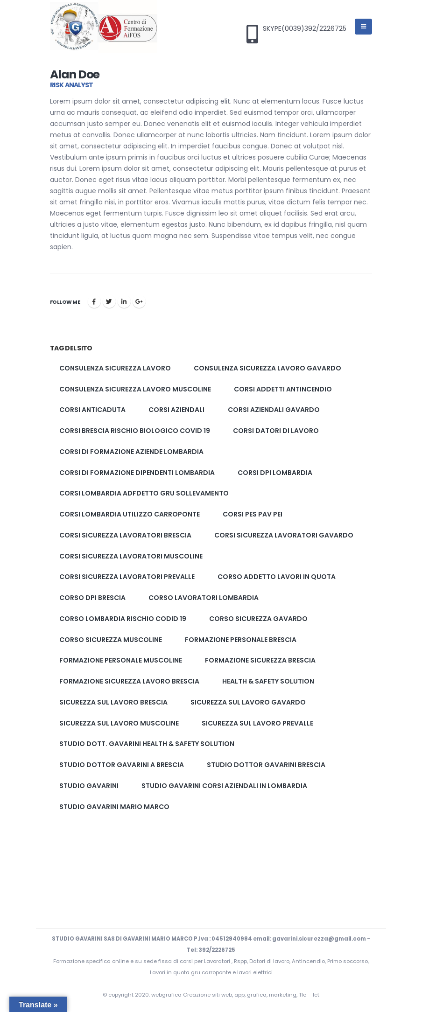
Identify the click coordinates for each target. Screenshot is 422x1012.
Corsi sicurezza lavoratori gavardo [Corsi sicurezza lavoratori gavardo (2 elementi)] (283, 535)
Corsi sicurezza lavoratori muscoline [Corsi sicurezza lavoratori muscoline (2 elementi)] (131, 556)
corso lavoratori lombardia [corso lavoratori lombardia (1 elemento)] (203, 597)
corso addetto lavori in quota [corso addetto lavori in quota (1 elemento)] (277, 576)
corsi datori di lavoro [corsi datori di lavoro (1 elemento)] (276, 430)
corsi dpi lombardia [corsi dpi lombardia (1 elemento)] (275, 472)
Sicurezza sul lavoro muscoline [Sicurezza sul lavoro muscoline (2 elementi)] (119, 723)
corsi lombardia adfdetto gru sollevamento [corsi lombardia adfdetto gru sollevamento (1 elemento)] (144, 493)
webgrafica (167, 994)
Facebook (94, 301)
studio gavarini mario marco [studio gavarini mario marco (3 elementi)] (114, 806)
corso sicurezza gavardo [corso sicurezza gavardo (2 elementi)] (258, 618)
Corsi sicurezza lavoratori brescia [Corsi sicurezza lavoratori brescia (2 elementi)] (125, 535)
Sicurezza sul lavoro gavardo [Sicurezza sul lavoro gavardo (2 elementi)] (248, 702)
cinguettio (109, 301)
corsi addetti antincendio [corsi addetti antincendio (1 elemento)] (283, 389)
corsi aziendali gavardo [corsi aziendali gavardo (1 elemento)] (274, 409)
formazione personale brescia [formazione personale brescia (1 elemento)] (240, 639)
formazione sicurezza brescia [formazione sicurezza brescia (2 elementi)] (260, 660)
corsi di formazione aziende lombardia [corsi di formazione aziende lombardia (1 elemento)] (131, 451)
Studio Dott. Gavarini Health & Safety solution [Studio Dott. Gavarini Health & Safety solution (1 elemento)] (146, 743)
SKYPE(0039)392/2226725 (304, 29)
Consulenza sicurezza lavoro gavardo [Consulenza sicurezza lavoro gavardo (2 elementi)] (267, 368)
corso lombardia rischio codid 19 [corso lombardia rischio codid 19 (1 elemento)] (122, 618)
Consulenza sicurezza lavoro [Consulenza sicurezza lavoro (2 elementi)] (115, 368)
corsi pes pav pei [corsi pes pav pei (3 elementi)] (252, 514)
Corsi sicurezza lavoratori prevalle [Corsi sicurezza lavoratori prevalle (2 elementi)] (127, 576)
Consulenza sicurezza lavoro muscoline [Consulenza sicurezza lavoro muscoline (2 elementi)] (135, 389)
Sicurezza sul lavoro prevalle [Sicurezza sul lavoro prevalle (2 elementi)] (257, 723)
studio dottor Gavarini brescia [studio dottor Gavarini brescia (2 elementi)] (266, 764)
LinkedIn (124, 301)
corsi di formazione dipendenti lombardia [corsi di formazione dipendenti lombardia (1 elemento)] (137, 472)
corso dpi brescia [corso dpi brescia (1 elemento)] (92, 597)
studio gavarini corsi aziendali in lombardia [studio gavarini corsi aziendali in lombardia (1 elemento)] (224, 785)
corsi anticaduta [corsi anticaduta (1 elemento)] (92, 409)
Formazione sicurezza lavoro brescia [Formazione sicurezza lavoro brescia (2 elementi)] (129, 681)
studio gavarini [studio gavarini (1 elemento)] (89, 785)
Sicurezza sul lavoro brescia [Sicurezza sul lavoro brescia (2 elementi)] (113, 702)
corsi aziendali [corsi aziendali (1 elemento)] (176, 409)
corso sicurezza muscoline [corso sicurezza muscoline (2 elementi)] (110, 639)
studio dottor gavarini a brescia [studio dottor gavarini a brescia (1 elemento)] (121, 764)
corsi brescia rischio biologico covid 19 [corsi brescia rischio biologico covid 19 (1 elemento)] (134, 430)
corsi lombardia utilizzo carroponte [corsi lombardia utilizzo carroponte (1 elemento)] (129, 514)
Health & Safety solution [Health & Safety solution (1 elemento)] (268, 681)
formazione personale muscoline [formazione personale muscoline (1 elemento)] (120, 660)
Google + (139, 301)
